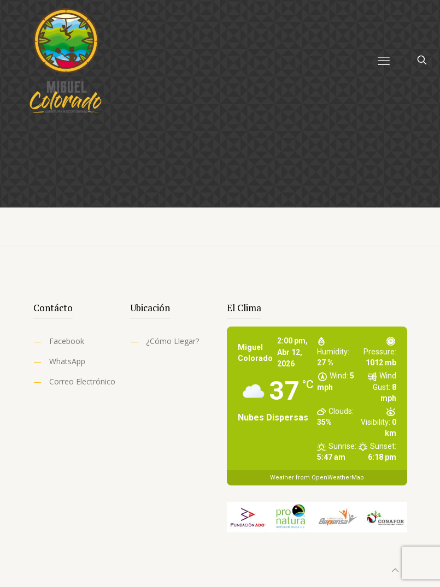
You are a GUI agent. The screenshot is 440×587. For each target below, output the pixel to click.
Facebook (66, 341)
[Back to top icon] (395, 570)
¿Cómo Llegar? (172, 341)
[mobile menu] (383, 60)
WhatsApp (67, 361)
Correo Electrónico (82, 381)
